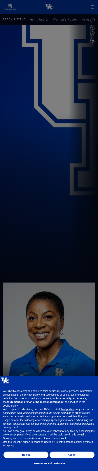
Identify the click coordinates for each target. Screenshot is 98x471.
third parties (67, 409)
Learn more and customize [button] (49, 463)
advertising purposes (47, 420)
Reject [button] (26, 454)
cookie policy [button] (10, 405)
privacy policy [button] (32, 394)
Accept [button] (72, 454)
